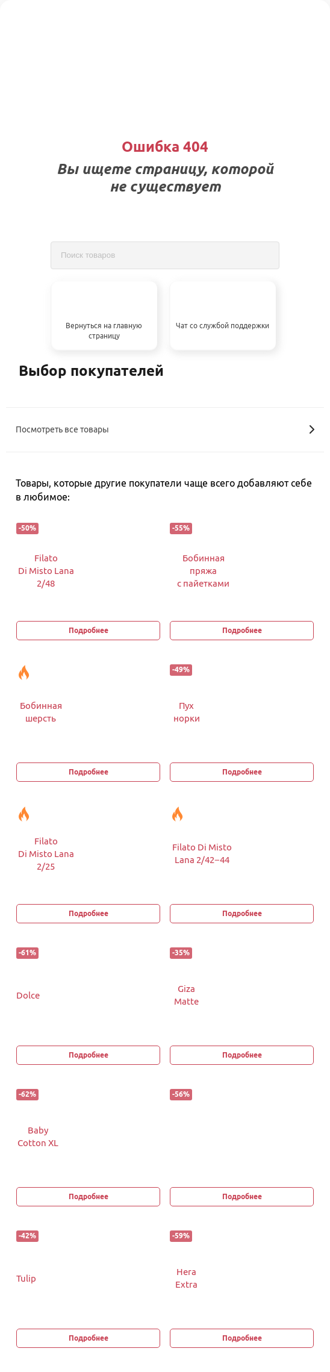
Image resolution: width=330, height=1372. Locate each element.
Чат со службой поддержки (222, 325)
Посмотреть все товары (165, 429)
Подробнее (88, 630)
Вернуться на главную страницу (104, 331)
